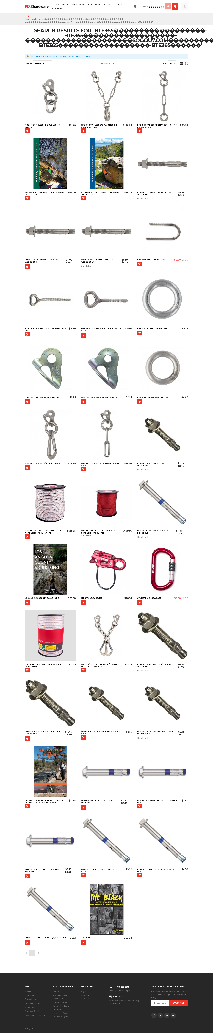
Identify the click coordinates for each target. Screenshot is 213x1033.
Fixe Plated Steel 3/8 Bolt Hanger (100, 400)
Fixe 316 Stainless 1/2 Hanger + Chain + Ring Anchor (157, 126)
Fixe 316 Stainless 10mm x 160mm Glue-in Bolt (42, 331)
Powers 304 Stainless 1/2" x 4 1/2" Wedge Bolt (155, 670)
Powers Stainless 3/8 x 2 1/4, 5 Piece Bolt (44, 947)
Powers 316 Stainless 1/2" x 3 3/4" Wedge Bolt (99, 262)
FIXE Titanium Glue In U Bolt (153, 261)
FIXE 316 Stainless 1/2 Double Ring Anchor (43, 126)
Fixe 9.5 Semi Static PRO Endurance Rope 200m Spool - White (44, 535)
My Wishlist (85, 998)
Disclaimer (57, 1009)
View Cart (85, 995)
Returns (56, 991)
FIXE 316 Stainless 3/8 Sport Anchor (45, 466)
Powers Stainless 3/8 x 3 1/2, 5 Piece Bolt (157, 877)
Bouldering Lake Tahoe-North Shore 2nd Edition (42, 194)
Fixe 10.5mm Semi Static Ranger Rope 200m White (45, 670)
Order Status (58, 998)
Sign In (84, 991)
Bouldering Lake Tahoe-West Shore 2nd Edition (101, 194)
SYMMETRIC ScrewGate (149, 602)
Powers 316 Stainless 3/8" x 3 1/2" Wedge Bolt (43, 262)
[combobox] (154, 6)
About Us (28, 991)
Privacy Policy (30, 999)
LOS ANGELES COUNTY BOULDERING (43, 602)
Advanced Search (32, 1011)
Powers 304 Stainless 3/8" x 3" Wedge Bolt (154, 467)
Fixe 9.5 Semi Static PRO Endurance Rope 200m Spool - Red (100, 535)
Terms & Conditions (61, 1006)
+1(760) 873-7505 (121, 987)
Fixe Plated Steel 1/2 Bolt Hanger (44, 400)
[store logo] (37, 6)
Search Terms (30, 995)
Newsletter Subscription (35, 1015)
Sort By (28, 63)
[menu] (90, 6)
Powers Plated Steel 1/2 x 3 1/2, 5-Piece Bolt (156, 808)
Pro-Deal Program (60, 1016)
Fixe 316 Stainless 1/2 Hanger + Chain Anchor (101, 467)
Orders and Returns (33, 1003)
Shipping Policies (60, 1002)
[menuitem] (60, 5)
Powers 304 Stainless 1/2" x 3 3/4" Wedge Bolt (43, 738)
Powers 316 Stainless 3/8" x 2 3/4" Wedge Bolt (155, 194)
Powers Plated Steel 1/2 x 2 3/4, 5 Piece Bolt (43, 877)
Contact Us (29, 1007)
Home (27, 16)
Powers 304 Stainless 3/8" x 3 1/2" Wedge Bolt (99, 738)
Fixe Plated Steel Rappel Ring (154, 330)
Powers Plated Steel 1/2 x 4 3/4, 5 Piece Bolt (99, 808)
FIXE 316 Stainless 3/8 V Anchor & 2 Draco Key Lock (100, 126)
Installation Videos (60, 1013)
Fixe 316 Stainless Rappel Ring (154, 400)
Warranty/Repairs (60, 995)
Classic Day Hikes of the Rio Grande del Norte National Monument (45, 808)
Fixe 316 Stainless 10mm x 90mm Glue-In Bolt (101, 331)
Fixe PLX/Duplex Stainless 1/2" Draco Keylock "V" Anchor (101, 670)
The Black (86, 946)
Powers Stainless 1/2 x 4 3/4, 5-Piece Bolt (154, 535)
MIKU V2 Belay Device (92, 602)
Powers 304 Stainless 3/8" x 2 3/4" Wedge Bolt (156, 738)
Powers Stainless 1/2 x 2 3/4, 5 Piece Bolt (100, 877)
